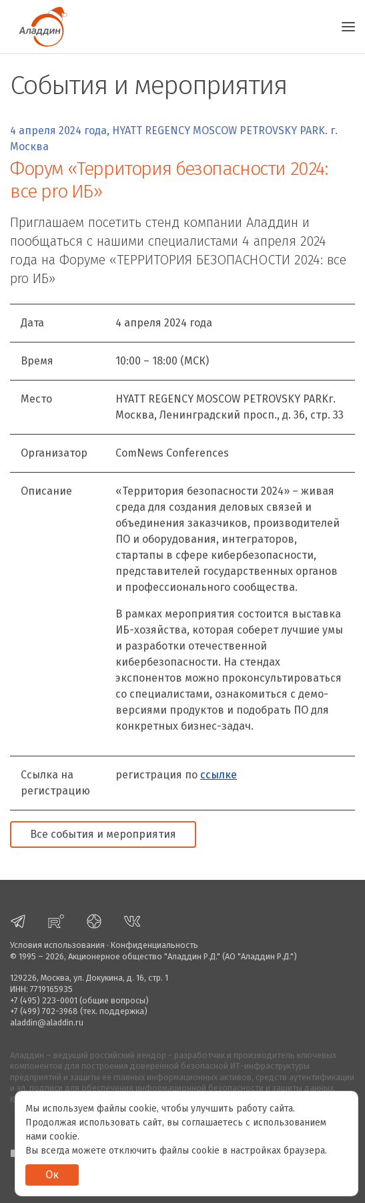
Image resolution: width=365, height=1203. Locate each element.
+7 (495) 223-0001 (43, 1000)
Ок (52, 1174)
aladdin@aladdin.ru (46, 1022)
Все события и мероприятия (103, 834)
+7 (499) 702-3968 (44, 1011)
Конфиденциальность (154, 945)
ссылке (218, 774)
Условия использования (57, 945)
